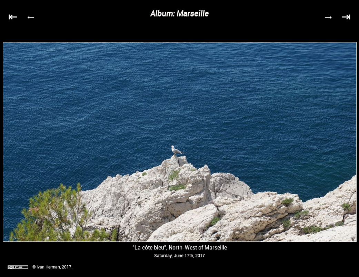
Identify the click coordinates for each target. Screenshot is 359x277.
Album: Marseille (179, 13)
